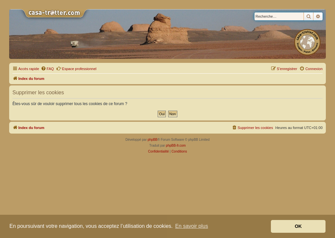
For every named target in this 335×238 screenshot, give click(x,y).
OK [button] (298, 226)
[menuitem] (47, 69)
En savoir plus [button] (191, 226)
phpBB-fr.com (176, 145)
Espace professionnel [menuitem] (76, 68)
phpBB (152, 139)
